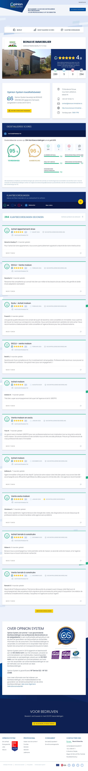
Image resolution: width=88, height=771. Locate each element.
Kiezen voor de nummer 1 (31, 741)
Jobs (3, 747)
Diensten (26, 747)
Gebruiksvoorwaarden (20, 764)
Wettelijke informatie (8, 764)
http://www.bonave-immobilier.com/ (73, 108)
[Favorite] (80, 201)
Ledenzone (27, 752)
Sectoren (26, 750)
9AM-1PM (75, 112)
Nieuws (4, 750)
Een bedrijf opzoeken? (51, 741)
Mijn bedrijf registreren (77, 9)
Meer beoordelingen (44, 611)
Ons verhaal (5, 741)
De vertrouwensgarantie (52, 744)
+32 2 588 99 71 (71, 749)
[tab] (69, 741)
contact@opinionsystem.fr (74, 746)
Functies (26, 744)
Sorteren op (70, 217)
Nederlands (82, 2)
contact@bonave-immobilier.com (72, 103)
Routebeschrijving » (72, 757)
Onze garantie (6, 744)
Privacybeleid (30, 764)
